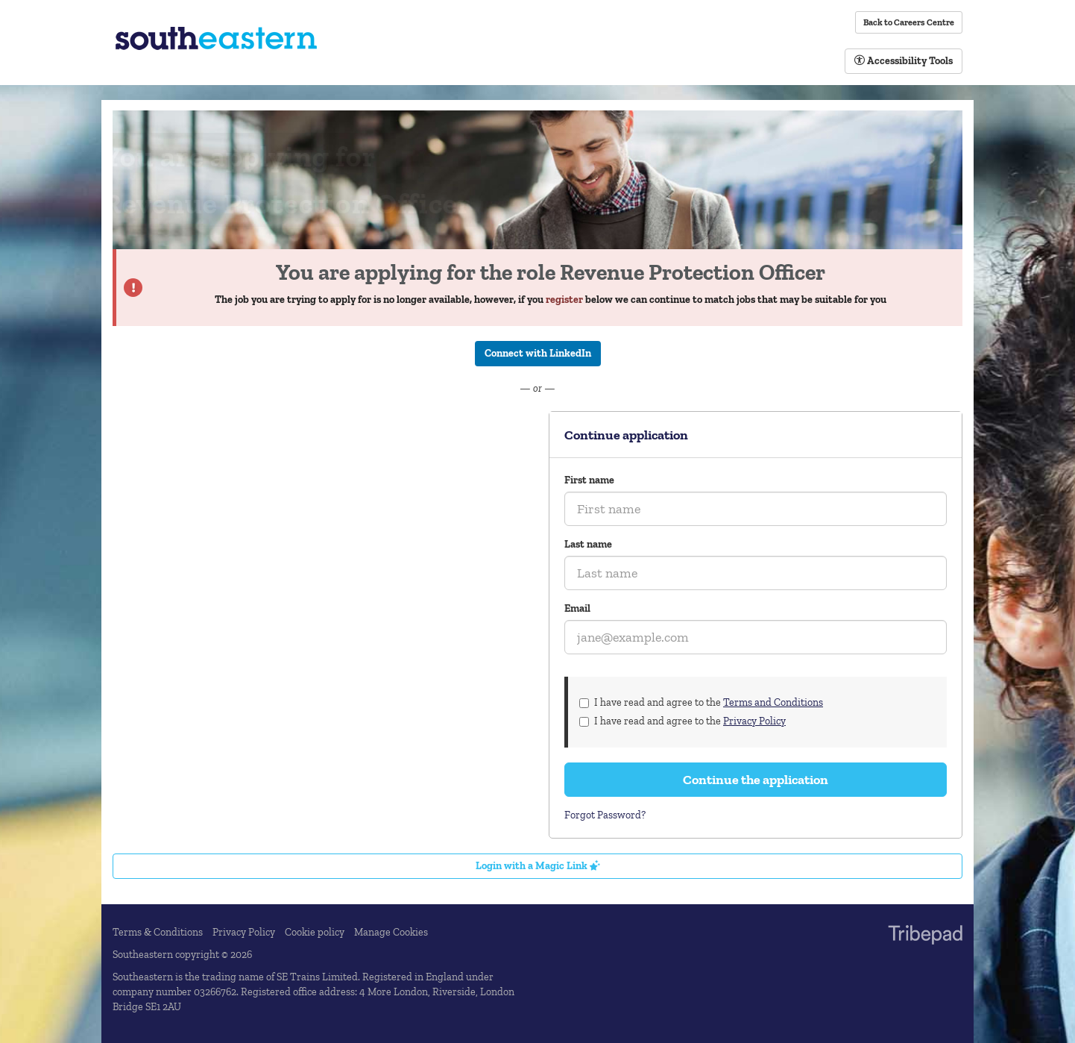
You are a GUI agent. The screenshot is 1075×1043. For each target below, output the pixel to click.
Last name (588, 544)
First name (589, 480)
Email (577, 608)
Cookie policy (314, 932)
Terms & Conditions (158, 932)
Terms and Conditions (773, 702)
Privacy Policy (754, 721)
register (564, 299)
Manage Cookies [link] (391, 932)
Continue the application (755, 779)
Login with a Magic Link (538, 865)
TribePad (925, 936)
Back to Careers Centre (908, 22)
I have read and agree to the (701, 702)
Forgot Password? (605, 815)
